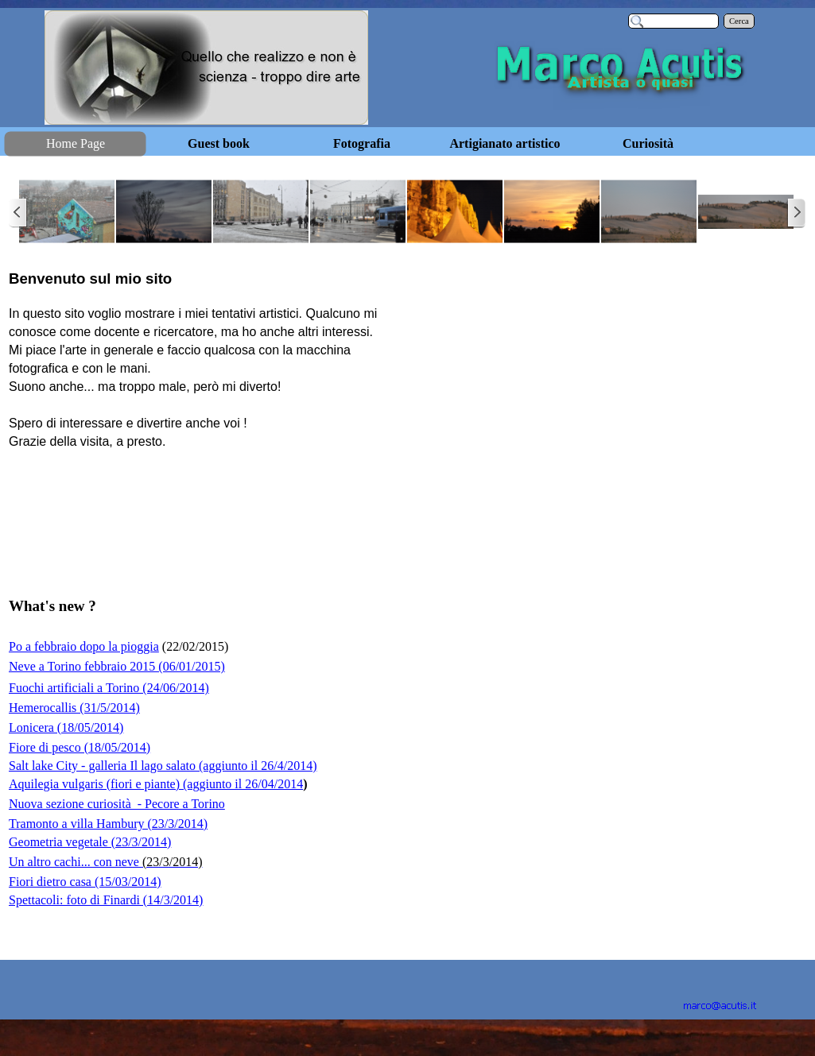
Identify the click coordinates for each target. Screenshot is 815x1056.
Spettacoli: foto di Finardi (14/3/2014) (106, 900)
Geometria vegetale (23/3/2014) (90, 842)
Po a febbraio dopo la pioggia (84, 646)
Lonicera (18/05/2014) (66, 727)
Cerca (739, 21)
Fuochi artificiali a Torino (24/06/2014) (109, 687)
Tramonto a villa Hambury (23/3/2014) (108, 823)
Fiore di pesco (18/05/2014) (79, 747)
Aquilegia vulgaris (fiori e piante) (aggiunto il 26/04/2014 (156, 784)
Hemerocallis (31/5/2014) (74, 707)
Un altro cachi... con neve (105, 861)
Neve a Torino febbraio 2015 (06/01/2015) (117, 666)
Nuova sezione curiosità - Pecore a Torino (117, 803)
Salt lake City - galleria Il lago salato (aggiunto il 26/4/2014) (162, 765)
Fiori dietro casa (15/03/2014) (85, 881)
